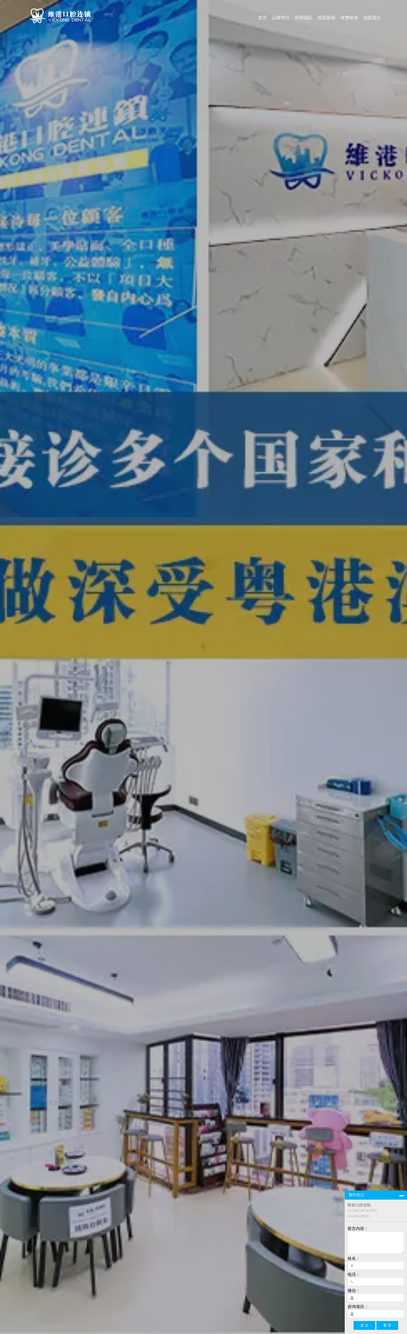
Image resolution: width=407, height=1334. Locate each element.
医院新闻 (326, 17)
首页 (262, 17)
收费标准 (349, 17)
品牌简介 (281, 17)
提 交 (364, 1325)
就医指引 (372, 17)
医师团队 (304, 17)
